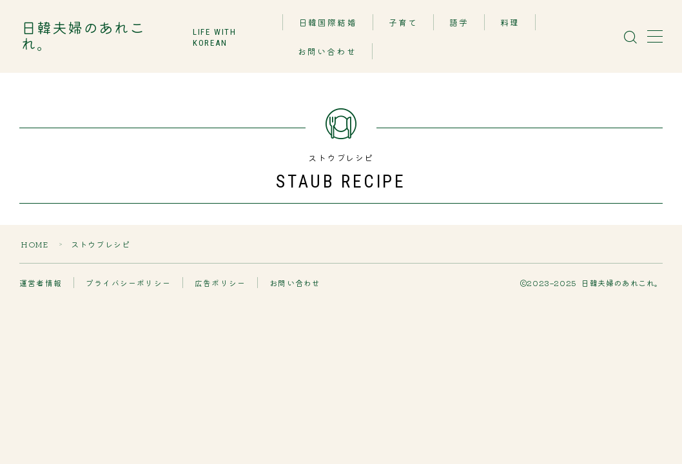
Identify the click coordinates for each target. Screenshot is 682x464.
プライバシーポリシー (128, 282)
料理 (510, 23)
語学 (459, 23)
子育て (403, 23)
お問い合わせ (327, 52)
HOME (35, 243)
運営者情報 (40, 282)
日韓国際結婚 (328, 23)
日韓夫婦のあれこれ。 (98, 36)
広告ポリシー (220, 282)
